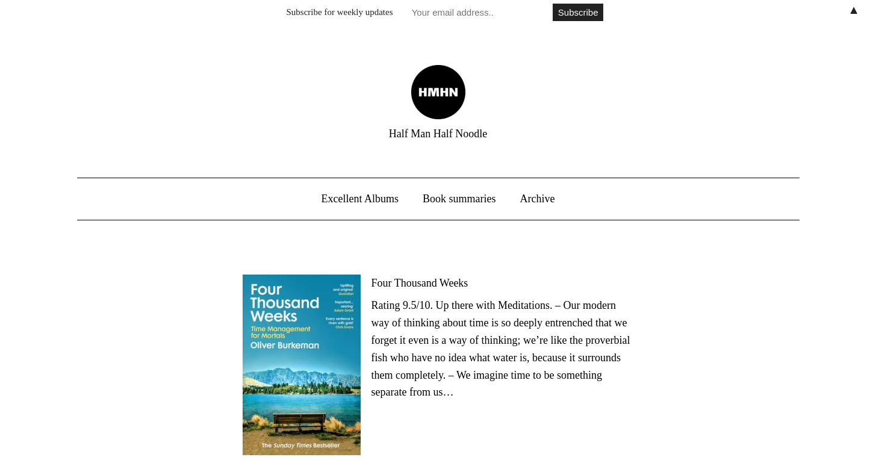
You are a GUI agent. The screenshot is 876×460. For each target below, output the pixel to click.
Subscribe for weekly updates (340, 12)
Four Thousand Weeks (419, 283)
